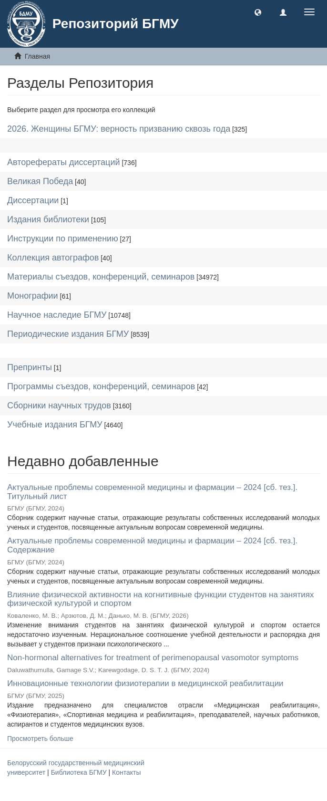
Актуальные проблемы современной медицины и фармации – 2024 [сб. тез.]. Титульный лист (152, 492)
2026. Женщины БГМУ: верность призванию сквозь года (118, 129)
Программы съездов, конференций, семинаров (101, 386)
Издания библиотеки (48, 219)
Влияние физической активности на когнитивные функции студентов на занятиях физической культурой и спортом (160, 599)
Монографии (32, 296)
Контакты (126, 772)
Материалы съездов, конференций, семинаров (100, 276)
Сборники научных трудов (59, 405)
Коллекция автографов (53, 257)
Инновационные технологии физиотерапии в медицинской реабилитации (145, 683)
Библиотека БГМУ (80, 772)
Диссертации (33, 200)
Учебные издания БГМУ (54, 424)
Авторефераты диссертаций (63, 162)
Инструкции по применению (62, 238)
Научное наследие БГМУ (56, 315)
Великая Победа (40, 181)
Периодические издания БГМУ (68, 334)
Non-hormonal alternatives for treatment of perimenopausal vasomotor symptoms (152, 657)
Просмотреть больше (40, 738)
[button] (257, 12)
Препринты (29, 367)
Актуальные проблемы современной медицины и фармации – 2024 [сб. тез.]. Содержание (152, 545)
